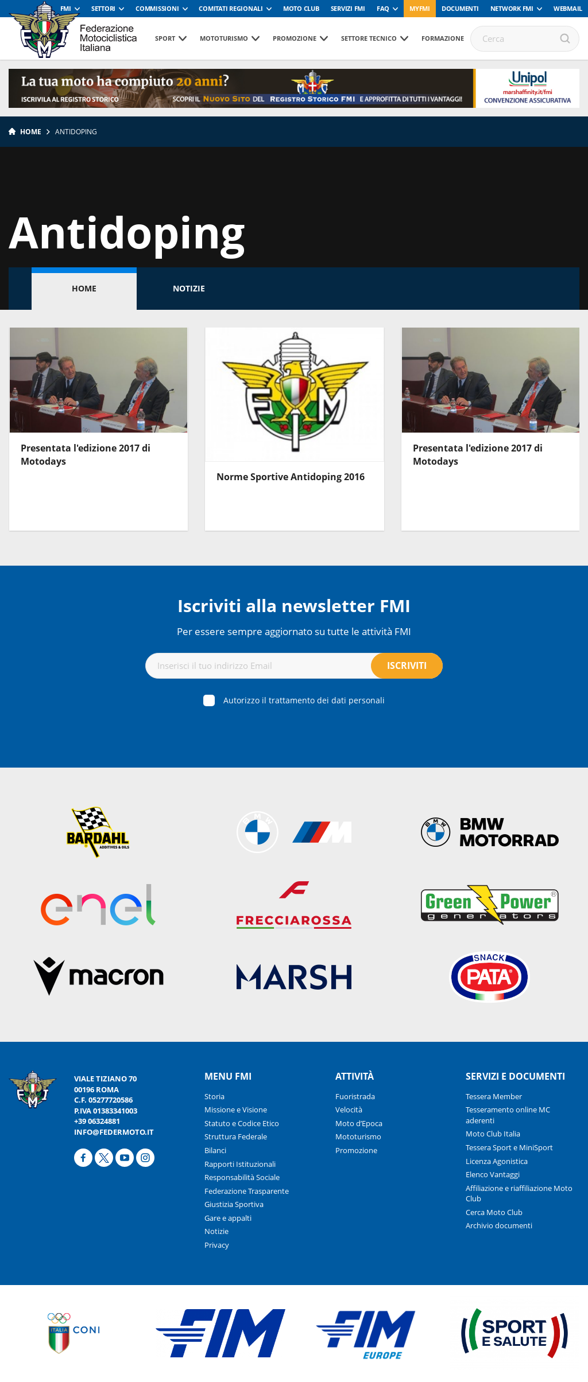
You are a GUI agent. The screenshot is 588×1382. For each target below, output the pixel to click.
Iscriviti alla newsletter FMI (294, 605)
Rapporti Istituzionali (240, 1164)
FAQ (383, 8)
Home (30, 132)
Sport (165, 38)
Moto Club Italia (493, 1133)
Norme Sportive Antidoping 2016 (290, 476)
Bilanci (215, 1150)
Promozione (294, 38)
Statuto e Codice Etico (241, 1123)
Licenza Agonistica (497, 1161)
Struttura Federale (235, 1136)
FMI (65, 8)
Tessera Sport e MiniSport (509, 1147)
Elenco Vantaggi (493, 1174)
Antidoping (76, 132)
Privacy (216, 1245)
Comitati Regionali (231, 8)
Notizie (189, 288)
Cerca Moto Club (494, 1212)
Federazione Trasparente (246, 1191)
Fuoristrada (355, 1096)
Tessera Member (494, 1096)
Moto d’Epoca (358, 1123)
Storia (214, 1096)
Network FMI (511, 8)
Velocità (348, 1109)
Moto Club (301, 8)
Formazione (442, 38)
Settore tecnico (369, 38)
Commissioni (157, 8)
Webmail (568, 8)
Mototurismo (224, 38)
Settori (103, 8)
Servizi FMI (348, 8)
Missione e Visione (235, 1109)
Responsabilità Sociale (242, 1177)
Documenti (460, 8)
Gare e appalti (228, 1218)
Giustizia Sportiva (234, 1204)
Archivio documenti (499, 1225)
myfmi (419, 8)
